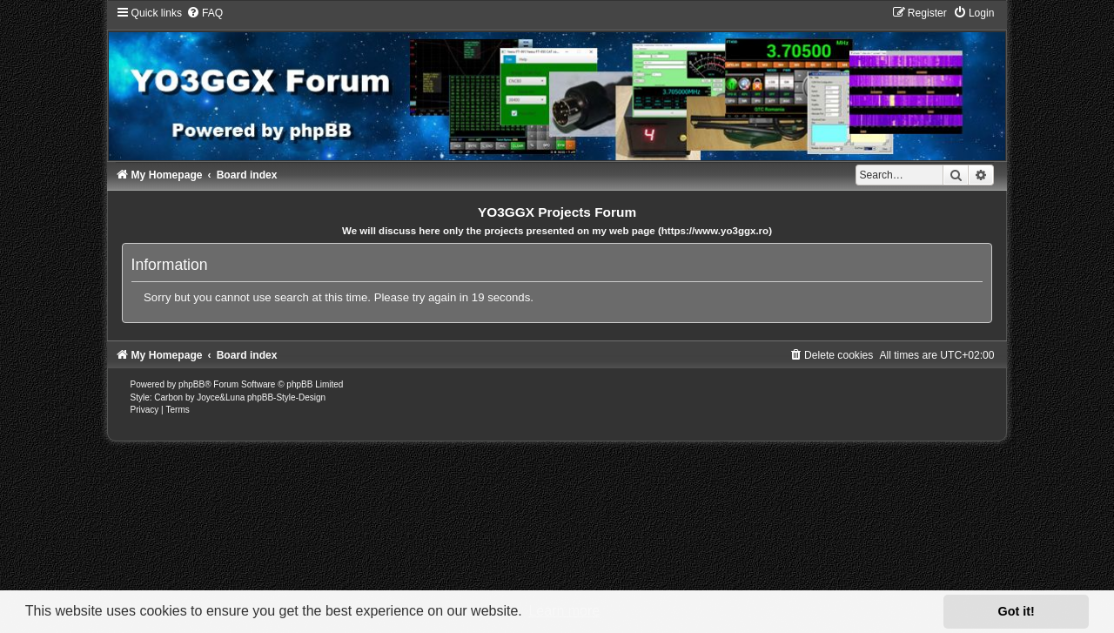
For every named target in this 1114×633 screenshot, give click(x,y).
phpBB (191, 384)
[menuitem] (204, 13)
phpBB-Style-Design (286, 397)
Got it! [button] (1016, 611)
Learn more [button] (564, 610)
